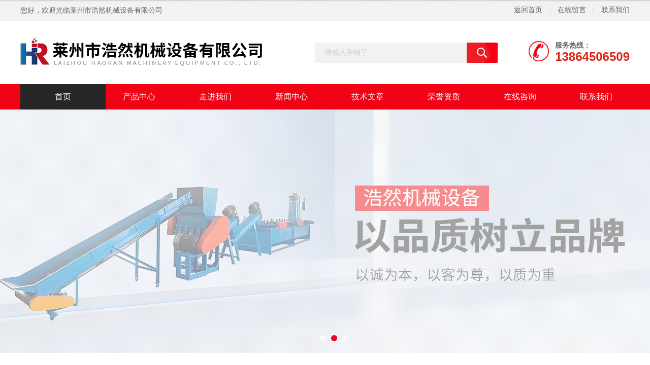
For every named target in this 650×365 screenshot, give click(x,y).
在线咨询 (520, 96)
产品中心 (139, 96)
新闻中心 (291, 96)
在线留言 (572, 10)
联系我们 (615, 10)
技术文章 (367, 96)
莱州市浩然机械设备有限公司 (116, 10)
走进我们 (215, 96)
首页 (63, 96)
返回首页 (528, 10)
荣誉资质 (444, 96)
